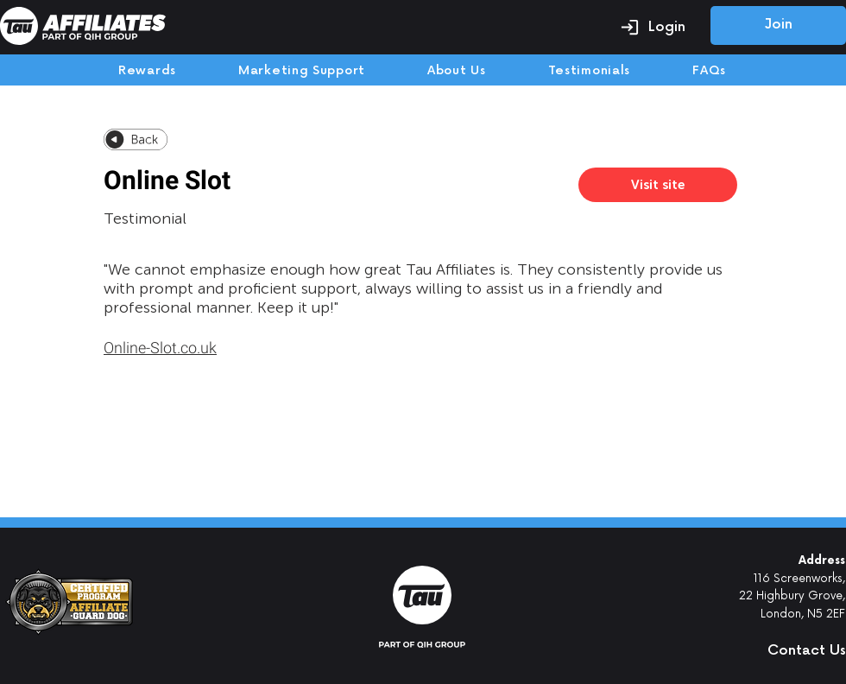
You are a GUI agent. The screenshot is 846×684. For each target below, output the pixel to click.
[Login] (653, 27)
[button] (772, 650)
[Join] (778, 25)
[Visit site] (657, 185)
